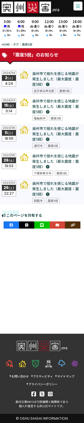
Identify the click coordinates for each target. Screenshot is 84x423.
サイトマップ (65, 376)
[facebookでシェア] (11, 225)
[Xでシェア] (26, 225)
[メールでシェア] (57, 225)
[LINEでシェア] (42, 225)
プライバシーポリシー (42, 384)
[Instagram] (50, 394)
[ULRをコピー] (72, 225)
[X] (42, 394)
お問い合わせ (19, 376)
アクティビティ (42, 376)
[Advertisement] (42, 281)
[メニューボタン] (77, 6)
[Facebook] (33, 394)
